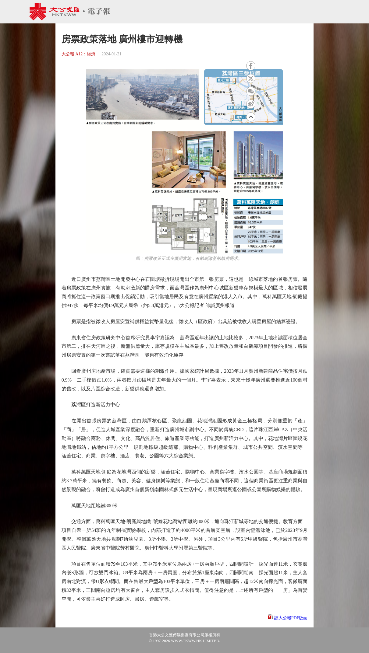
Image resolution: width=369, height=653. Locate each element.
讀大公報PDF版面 (291, 618)
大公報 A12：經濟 (79, 54)
